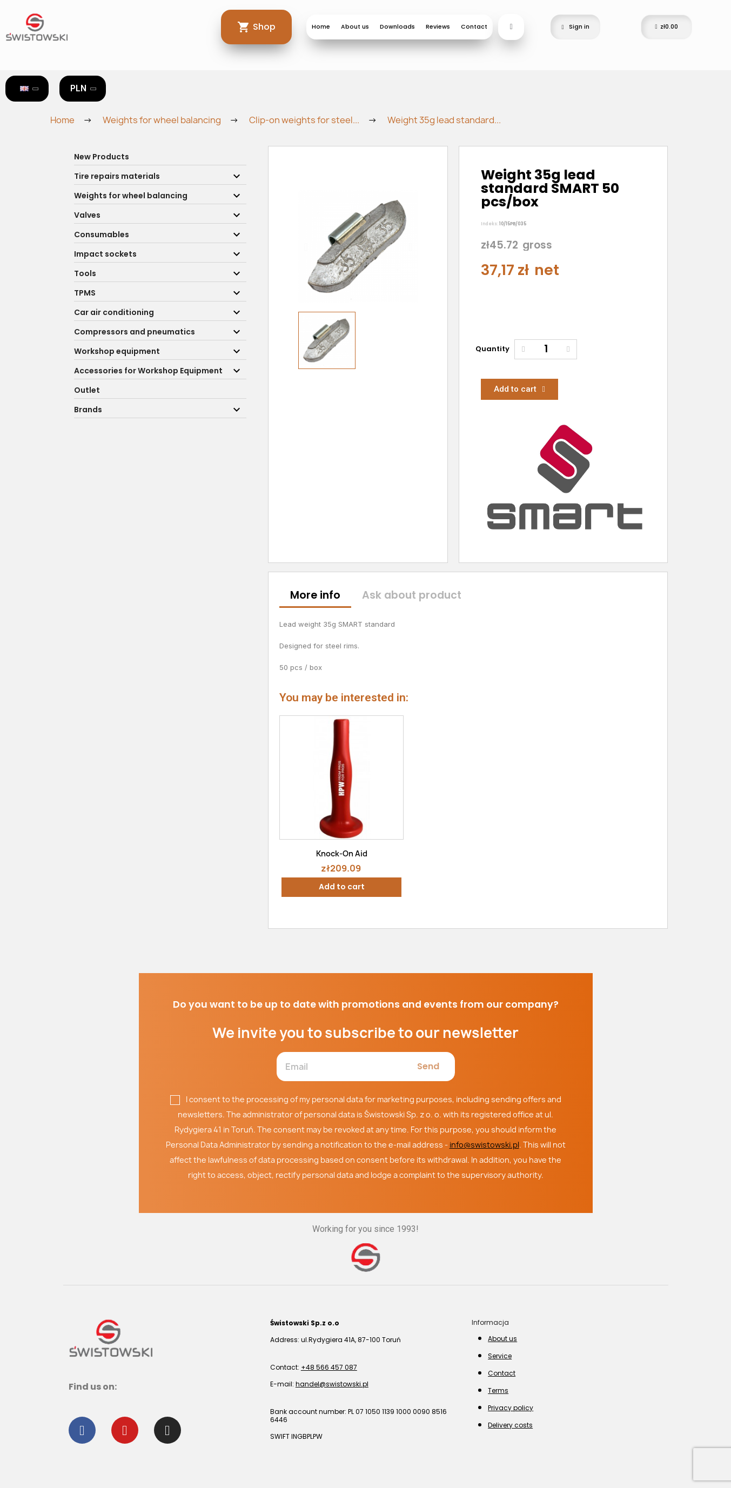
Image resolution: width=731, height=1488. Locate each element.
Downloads (397, 27)
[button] (305, 247)
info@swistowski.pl (484, 1145)
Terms (498, 1390)
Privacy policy (510, 1407)
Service (500, 1355)
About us (355, 27)
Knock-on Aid (341, 853)
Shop (264, 27)
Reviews (438, 27)
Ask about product (411, 595)
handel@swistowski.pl (332, 1384)
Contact (474, 27)
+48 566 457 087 (329, 1367)
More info (315, 595)
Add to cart (342, 886)
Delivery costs (510, 1425)
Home (321, 27)
